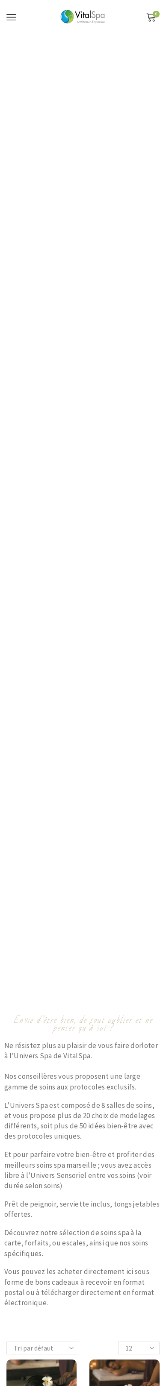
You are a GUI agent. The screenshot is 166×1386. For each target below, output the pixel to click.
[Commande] (42, 1348)
